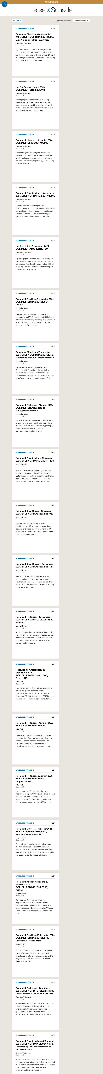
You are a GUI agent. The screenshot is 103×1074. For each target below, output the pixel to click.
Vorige (17, 1066)
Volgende (49, 1066)
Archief (16, 20)
